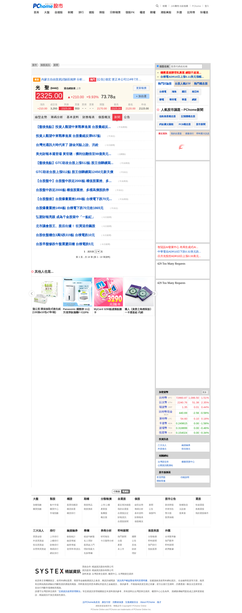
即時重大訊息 (202, 133)
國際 (134, 536)
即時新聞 (123, 530)
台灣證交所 (163, 462)
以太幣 (163, 402)
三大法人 (162, 445)
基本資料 (73, 117)
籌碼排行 (54, 549)
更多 (205, 392)
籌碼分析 (57, 117)
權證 (142, 12)
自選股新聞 (123, 521)
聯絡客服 (161, 481)
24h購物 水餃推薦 (179, 5)
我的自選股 (176, 133)
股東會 (182, 513)
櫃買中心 (54, 509)
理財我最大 (89, 549)
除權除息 (183, 505)
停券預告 (169, 509)
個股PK (130, 12)
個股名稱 (164, 66)
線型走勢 (41, 117)
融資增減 (71, 540)
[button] (154, 293)
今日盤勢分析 (107, 540)
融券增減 (71, 545)
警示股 (168, 513)
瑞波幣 (163, 406)
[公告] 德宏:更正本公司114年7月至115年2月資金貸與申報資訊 (119, 79)
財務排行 (54, 545)
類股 (102, 12)
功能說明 (185, 477)
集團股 (104, 513)
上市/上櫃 (105, 505)
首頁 (36, 12)
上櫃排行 (54, 540)
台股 (120, 540)
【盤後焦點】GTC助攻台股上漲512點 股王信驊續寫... (83, 163)
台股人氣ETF (183, 83)
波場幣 (163, 427)
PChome (196, 5)
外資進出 (162, 449)
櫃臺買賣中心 (188, 462)
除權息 (204, 12)
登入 (207, 5)
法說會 (182, 509)
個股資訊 (45, 65)
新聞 (165, 5)
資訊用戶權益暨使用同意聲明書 (132, 580)
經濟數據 (169, 549)
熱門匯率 (169, 540)
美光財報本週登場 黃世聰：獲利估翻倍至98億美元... (81, 154)
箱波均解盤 (89, 536)
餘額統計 (71, 536)
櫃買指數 (37, 509)
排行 (81, 12)
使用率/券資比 (73, 549)
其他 (134, 545)
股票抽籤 (169, 517)
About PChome (147, 602)
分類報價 (115, 12)
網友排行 (54, 553)
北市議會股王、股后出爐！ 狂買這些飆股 (74, 226)
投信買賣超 (38, 545)
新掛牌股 (169, 505)
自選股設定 (123, 513)
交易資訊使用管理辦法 (69, 591)
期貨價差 (88, 509)
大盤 (47, 12)
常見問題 (161, 477)
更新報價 (141, 88)
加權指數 (37, 505)
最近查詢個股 (124, 505)
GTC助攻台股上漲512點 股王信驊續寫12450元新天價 (82, 172)
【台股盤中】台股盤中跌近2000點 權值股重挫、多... (82, 181)
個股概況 (104, 117)
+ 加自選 (141, 96)
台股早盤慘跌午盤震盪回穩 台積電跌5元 (73, 244)
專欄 (86, 530)
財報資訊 (122, 517)
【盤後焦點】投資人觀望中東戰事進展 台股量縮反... (81, 127)
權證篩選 (71, 509)
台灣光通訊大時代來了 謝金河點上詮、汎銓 (75, 145)
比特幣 (191, 12)
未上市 (121, 549)
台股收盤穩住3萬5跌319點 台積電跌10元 (73, 235)
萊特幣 (163, 418)
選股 (91, 12)
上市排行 (54, 536)
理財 (134, 553)
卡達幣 (163, 423)
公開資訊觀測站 (165, 465)
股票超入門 (89, 545)
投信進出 (186, 449)
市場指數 (54, 513)
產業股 (104, 509)
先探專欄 (88, 553)
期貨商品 (88, 505)
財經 (134, 549)
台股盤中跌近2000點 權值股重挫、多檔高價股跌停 (79, 190)
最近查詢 (162, 133)
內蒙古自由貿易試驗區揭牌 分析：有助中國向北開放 (63, 79)
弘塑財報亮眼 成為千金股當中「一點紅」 (74, 217)
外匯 (179, 12)
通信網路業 (70, 88)
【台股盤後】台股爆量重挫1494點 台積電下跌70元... (82, 199)
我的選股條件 (202, 513)
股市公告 (170, 498)
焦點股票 (152, 549)
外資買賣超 (38, 540)
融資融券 (186, 445)
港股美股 (166, 12)
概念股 (104, 517)
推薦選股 (200, 509)
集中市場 (54, 505)
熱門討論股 (165, 83)
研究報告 (105, 536)
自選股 (59, 12)
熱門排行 (152, 545)
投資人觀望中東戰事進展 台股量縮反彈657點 (75, 136)
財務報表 (89, 117)
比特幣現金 (165, 411)
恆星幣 (163, 432)
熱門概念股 (201, 83)
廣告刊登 (106, 602)
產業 (120, 545)
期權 (153, 12)
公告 (127, 117)
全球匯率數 (170, 536)
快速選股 (200, 505)
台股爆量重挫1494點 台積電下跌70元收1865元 (77, 208)
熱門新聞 (122, 536)
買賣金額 (37, 536)
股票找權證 (72, 505)
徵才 (159, 602)
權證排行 (71, 513)
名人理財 (88, 540)
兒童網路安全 (131, 602)
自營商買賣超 (39, 549)
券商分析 (106, 530)
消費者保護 (117, 602)
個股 (137, 498)
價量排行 (189, 133)
